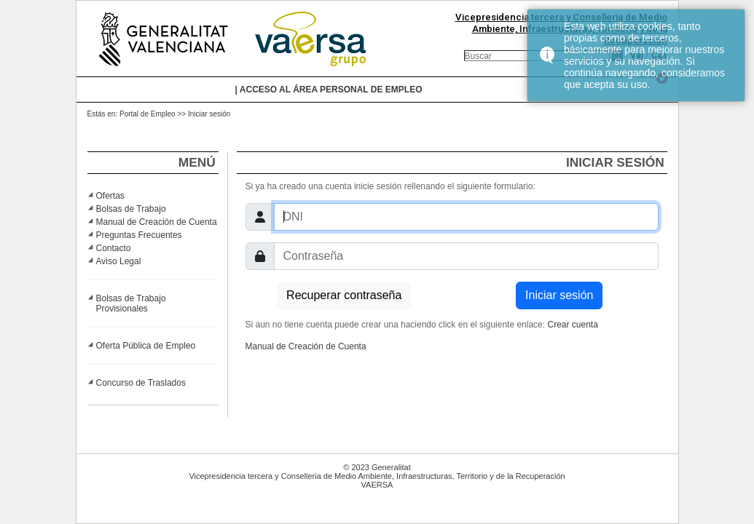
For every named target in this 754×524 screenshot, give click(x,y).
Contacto (113, 248)
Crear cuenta (572, 324)
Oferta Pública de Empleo (146, 346)
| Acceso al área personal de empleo (329, 89)
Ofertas (110, 196)
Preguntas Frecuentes (139, 235)
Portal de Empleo (147, 114)
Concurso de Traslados (141, 383)
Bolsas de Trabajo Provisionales (131, 303)
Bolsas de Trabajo (131, 209)
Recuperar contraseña (343, 295)
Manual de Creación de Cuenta (156, 222)
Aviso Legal (118, 261)
